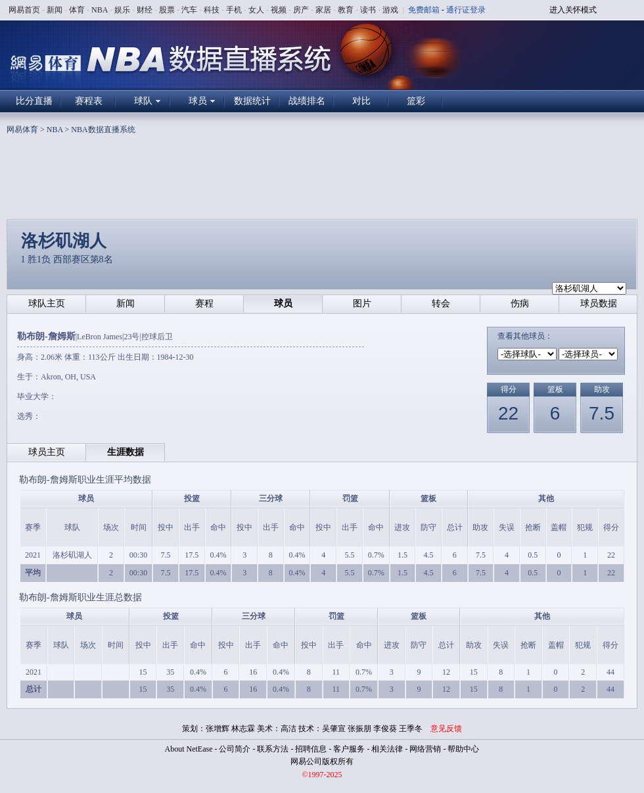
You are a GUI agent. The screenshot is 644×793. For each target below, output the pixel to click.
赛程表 (89, 101)
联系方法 (272, 749)
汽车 (189, 9)
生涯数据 (125, 452)
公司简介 (234, 749)
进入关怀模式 (573, 9)
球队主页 (46, 303)
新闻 (54, 9)
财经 (144, 9)
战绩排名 (306, 101)
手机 (234, 9)
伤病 (520, 303)
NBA (99, 9)
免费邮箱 (424, 9)
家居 (323, 9)
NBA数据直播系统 (103, 129)
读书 (368, 9)
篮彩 (416, 101)
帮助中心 (463, 749)
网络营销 (425, 749)
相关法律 (387, 749)
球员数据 (598, 303)
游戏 (390, 9)
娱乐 (122, 9)
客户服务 (349, 749)
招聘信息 (311, 749)
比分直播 (34, 101)
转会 (441, 303)
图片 (362, 303)
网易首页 (24, 9)
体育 (77, 9)
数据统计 (252, 101)
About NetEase (189, 749)
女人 (256, 9)
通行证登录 (466, 9)
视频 (279, 9)
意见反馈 (446, 728)
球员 (198, 101)
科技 (211, 9)
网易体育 (22, 129)
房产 (301, 9)
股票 (167, 9)
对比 (361, 101)
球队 (143, 101)
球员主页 (46, 452)
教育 (346, 9)
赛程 (204, 303)
